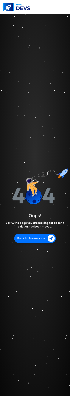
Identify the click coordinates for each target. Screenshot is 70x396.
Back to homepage (36, 238)
